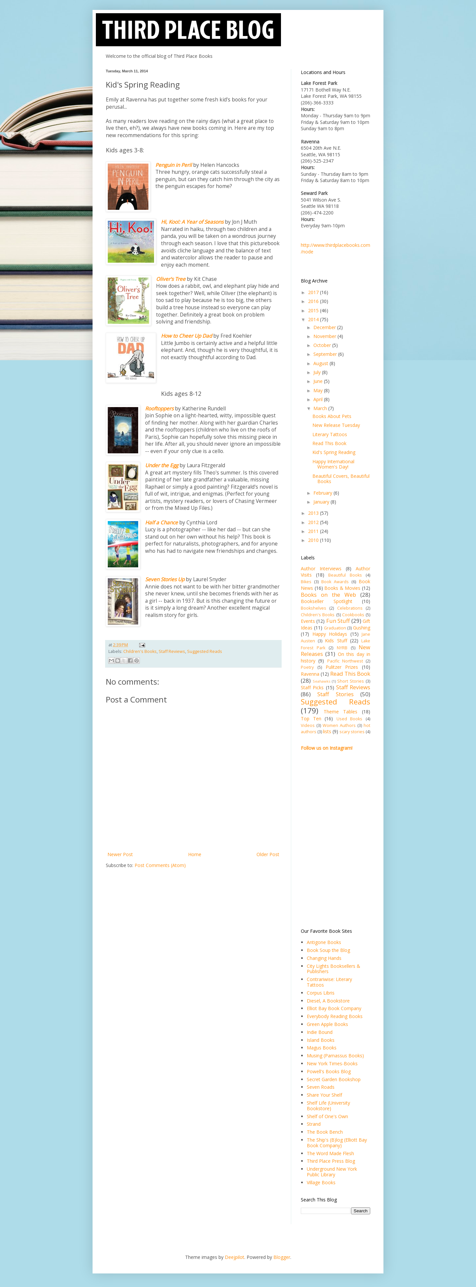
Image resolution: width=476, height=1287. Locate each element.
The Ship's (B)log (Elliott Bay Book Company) (337, 1143)
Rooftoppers (159, 408)
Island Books (321, 1040)
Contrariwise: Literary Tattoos (329, 982)
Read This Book (329, 443)
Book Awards (335, 582)
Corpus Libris (321, 993)
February (323, 493)
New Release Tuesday (336, 425)
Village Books (321, 1182)
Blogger (281, 1257)
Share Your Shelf (324, 1095)
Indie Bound (320, 1032)
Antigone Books (324, 942)
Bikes (306, 582)
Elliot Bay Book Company (334, 1008)
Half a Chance (161, 522)
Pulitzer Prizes (342, 667)
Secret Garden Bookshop (334, 1079)
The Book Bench (325, 1132)
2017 (314, 292)
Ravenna (310, 674)
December (325, 327)
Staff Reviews (172, 651)
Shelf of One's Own (327, 1116)
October (322, 345)
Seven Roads (321, 1087)
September (325, 354)
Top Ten (311, 718)
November (325, 336)
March (320, 408)
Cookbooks (353, 615)
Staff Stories (335, 694)
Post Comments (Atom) (160, 865)
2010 (314, 540)
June (318, 381)
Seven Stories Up (164, 579)
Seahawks (321, 681)
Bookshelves (313, 608)
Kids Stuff (336, 640)
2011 (314, 531)
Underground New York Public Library (332, 1172)
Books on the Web (328, 594)
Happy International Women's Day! (333, 464)
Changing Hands (324, 958)
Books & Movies (342, 588)
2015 (314, 310)
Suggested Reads (204, 651)
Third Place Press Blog (331, 1161)
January (322, 502)
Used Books (350, 719)
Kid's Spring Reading (333, 452)
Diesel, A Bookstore (328, 1001)
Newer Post (120, 854)
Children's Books (140, 651)
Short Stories (350, 681)
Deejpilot (234, 1257)
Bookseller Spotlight (326, 601)
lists (327, 731)
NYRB (342, 648)
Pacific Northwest (345, 661)
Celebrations (350, 608)
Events (308, 621)
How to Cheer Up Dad (186, 335)
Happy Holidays (329, 634)
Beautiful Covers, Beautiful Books (341, 479)
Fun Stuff (338, 621)
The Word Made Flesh (330, 1153)
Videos (308, 725)
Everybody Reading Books (335, 1016)
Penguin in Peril (173, 165)
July (317, 372)
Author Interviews (321, 568)
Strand (314, 1124)
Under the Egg (161, 465)
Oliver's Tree (170, 279)
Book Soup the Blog (328, 950)
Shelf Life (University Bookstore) (328, 1106)
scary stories (352, 732)
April (318, 399)
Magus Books (322, 1047)
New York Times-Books (332, 1063)
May (318, 390)
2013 (314, 513)
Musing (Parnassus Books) (335, 1055)
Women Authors (339, 725)
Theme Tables (341, 711)
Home (194, 854)
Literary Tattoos (329, 434)
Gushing (361, 628)
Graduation (335, 628)
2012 (314, 522)
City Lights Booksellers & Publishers (333, 969)
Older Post (268, 854)
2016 (314, 301)
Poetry (307, 667)
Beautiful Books (345, 575)
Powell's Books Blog (329, 1071)
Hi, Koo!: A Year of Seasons (192, 221)
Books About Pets (331, 416)
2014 (314, 319)
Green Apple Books (327, 1024)
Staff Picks (312, 687)
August (321, 363)
